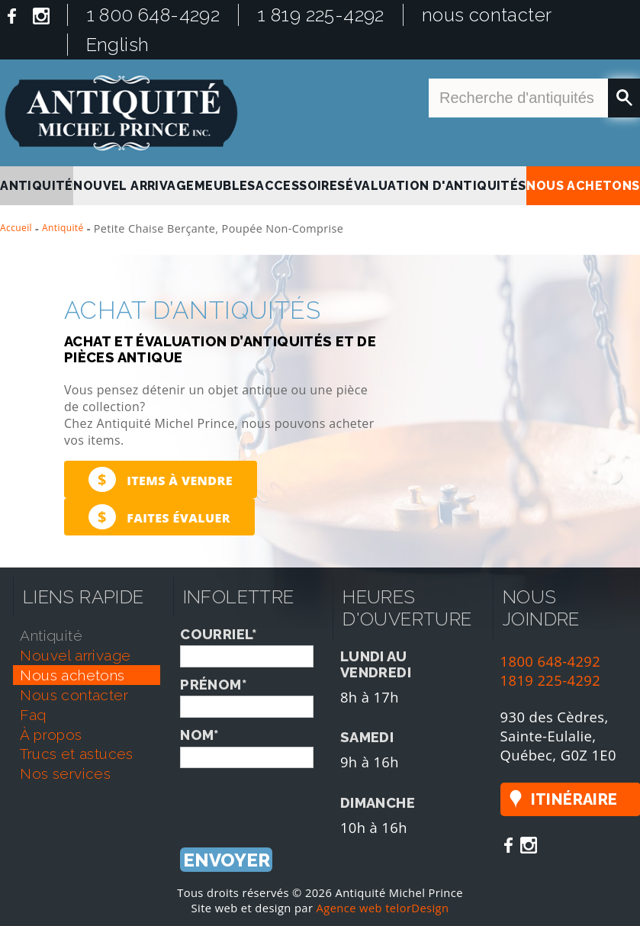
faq (33, 714)
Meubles (225, 185)
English (118, 45)
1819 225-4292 (550, 680)
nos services (65, 773)
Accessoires (300, 185)
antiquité (36, 185)
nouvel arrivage (133, 185)
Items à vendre (160, 479)
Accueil (16, 227)
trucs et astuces (76, 753)
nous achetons (582, 185)
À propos (51, 734)
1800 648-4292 (550, 660)
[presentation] (296, 798)
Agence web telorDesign (383, 907)
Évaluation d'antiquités (436, 185)
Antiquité (63, 227)
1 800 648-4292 (153, 15)
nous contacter (487, 15)
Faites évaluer (159, 516)
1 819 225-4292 (320, 15)
